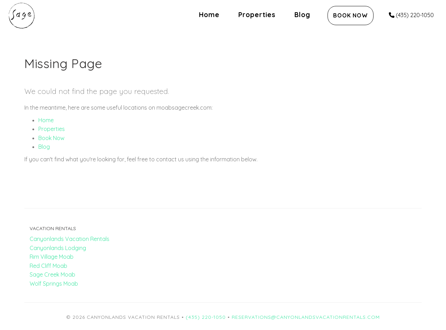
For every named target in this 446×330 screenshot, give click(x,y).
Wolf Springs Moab (54, 283)
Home (209, 14)
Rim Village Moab (52, 256)
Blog (302, 14)
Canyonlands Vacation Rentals (69, 238)
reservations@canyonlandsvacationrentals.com (306, 317)
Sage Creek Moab (52, 274)
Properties (257, 14)
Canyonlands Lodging (58, 247)
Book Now (350, 15)
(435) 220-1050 (411, 15)
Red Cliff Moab (48, 265)
